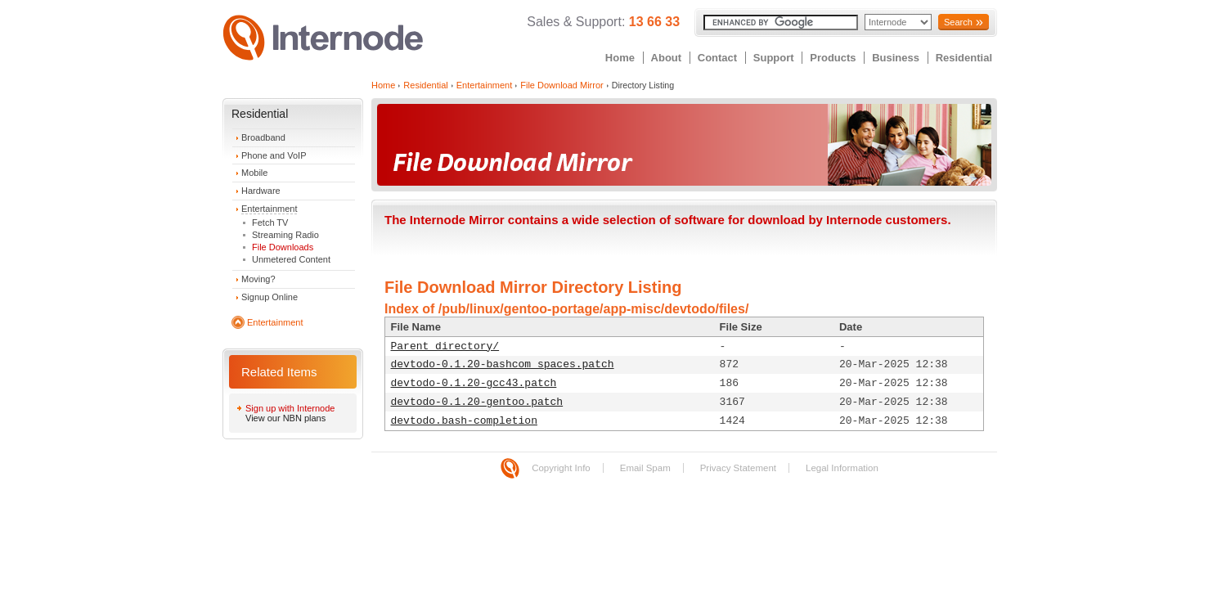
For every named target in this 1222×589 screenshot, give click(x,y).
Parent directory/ (445, 346)
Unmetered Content (291, 259)
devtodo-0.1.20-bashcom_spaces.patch (502, 364)
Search (958, 22)
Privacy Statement (738, 468)
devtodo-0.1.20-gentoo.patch (477, 402)
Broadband (263, 137)
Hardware (261, 191)
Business (895, 58)
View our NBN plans (285, 418)
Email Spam (645, 468)
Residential (964, 58)
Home (620, 58)
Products (833, 58)
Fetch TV (270, 222)
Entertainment (269, 209)
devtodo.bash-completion (464, 421)
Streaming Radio (285, 235)
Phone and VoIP (274, 155)
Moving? (258, 279)
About (666, 58)
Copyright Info (561, 468)
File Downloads (282, 247)
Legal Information (842, 468)
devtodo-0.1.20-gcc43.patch (474, 383)
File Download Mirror (561, 85)
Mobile (254, 173)
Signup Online (269, 297)
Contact (717, 58)
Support (773, 58)
